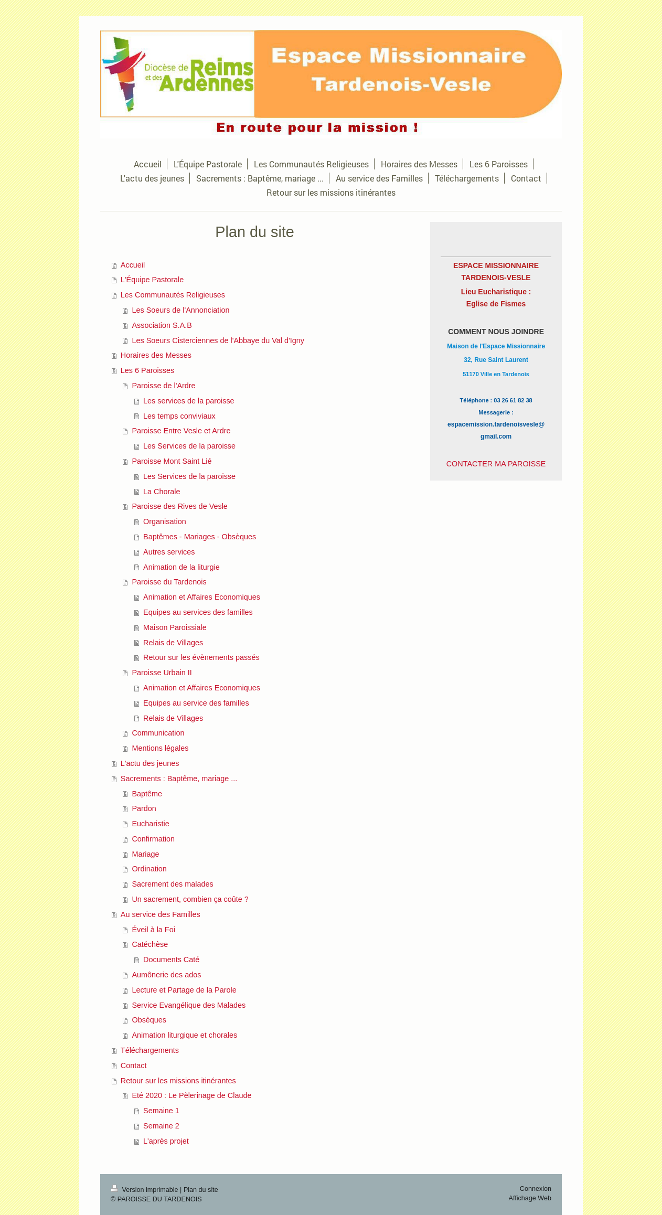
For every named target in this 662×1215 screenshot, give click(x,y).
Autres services (169, 552)
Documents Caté (171, 959)
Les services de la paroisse (188, 401)
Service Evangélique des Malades (188, 1005)
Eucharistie (150, 823)
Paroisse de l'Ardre (163, 385)
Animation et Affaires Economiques (201, 597)
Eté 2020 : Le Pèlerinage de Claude (191, 1095)
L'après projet (166, 1141)
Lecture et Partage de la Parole (184, 990)
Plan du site (201, 1189)
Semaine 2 (161, 1126)
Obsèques (149, 1020)
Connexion (535, 1188)
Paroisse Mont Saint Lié (171, 461)
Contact (134, 1065)
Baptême (147, 794)
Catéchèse (150, 944)
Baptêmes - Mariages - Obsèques (199, 536)
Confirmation (153, 839)
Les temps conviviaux (179, 416)
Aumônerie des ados (166, 975)
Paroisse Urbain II (161, 672)
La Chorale (161, 491)
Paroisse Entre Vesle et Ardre (181, 431)
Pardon (144, 808)
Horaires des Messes (156, 355)
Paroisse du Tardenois (169, 582)
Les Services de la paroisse (189, 446)
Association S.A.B (161, 325)
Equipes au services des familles (198, 612)
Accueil (133, 265)
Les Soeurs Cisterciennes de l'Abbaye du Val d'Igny (218, 340)
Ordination (149, 869)
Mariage (145, 854)
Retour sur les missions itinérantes (178, 1081)
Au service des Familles (160, 914)
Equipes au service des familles (196, 703)
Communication (158, 733)
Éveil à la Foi (153, 929)
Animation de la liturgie (181, 567)
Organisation (164, 521)
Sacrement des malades (172, 884)
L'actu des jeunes (150, 763)
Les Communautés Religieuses (173, 295)
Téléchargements (150, 1050)
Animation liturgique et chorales (184, 1035)
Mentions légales (160, 748)
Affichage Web (530, 1198)
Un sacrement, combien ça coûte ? (190, 899)
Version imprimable (145, 1189)
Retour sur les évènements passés (201, 657)
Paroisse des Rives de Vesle (179, 506)
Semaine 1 (161, 1110)
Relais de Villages (173, 642)
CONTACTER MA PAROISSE (496, 464)
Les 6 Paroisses (147, 370)
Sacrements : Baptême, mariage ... (179, 778)
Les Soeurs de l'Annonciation (180, 310)
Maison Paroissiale (175, 627)
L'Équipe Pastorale (152, 279)
